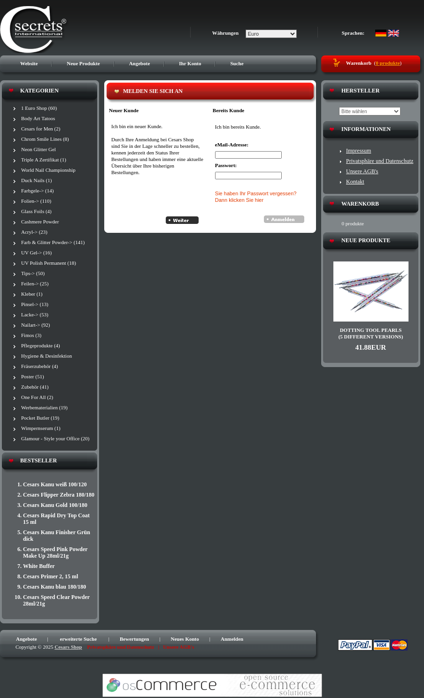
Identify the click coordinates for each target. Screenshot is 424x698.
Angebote (139, 63)
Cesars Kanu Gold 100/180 (55, 505)
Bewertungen (134, 639)
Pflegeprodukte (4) (40, 345)
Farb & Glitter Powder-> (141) (53, 242)
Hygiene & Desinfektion (46, 356)
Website (29, 63)
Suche (236, 63)
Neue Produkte (83, 63)
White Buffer (39, 566)
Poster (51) (32, 376)
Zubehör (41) (34, 387)
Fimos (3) (31, 335)
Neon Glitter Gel (38, 149)
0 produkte (388, 63)
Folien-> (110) (36, 201)
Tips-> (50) (33, 273)
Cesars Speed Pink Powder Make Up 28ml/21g (55, 552)
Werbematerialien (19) (44, 407)
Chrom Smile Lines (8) (45, 139)
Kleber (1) (32, 294)
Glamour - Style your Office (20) (55, 438)
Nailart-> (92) (35, 325)
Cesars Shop (68, 647)
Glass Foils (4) (36, 211)
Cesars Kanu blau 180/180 (54, 586)
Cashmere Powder (40, 221)
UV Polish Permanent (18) (48, 263)
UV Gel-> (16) (36, 252)
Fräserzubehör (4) (39, 366)
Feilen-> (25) (34, 283)
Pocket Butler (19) (40, 418)
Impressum (358, 150)
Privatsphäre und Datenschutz (379, 161)
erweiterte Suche (78, 639)
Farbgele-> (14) (37, 190)
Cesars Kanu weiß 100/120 (55, 484)
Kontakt (355, 181)
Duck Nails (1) (36, 180)
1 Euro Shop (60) (39, 108)
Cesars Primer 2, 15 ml (50, 576)
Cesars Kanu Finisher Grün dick (56, 535)
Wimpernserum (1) (41, 428)
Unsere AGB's (362, 171)
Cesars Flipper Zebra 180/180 (58, 494)
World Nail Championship (48, 170)
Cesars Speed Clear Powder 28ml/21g (56, 600)
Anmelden (232, 639)
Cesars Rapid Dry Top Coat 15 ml (56, 518)
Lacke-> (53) (34, 314)
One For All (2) (37, 397)
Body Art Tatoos (38, 118)
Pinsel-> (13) (34, 304)
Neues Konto (185, 639)
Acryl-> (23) (34, 232)
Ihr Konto (190, 63)
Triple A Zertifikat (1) (43, 159)
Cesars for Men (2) (40, 128)
